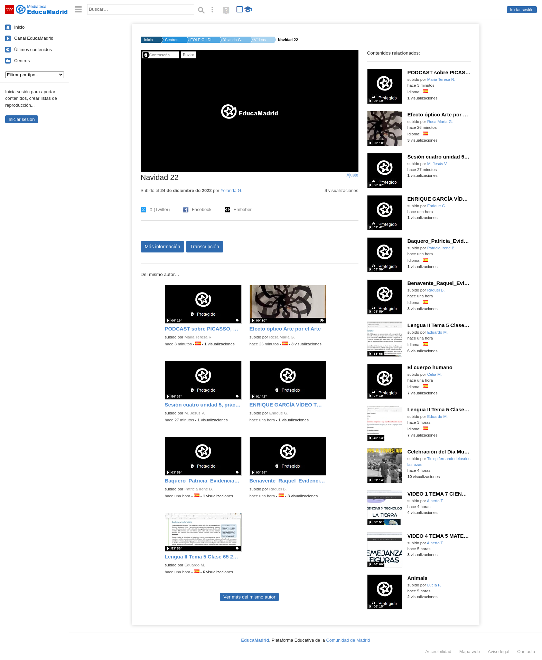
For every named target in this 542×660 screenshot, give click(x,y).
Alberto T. (435, 501)
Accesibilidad (438, 651)
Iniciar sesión (521, 10)
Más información (162, 246)
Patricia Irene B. (199, 489)
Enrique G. (278, 413)
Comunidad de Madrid (348, 640)
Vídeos (260, 40)
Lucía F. (434, 585)
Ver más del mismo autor (249, 597)
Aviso (498, 651)
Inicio (19, 27)
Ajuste (352, 175)
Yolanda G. (232, 40)
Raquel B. (278, 489)
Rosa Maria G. (282, 337)
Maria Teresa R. (199, 337)
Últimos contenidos (33, 49)
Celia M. (434, 374)
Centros (22, 60)
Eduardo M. (195, 565)
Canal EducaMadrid (33, 38)
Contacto (526, 651)
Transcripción (204, 246)
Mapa (469, 651)
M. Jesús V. (195, 413)
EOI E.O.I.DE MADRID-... (200, 40)
